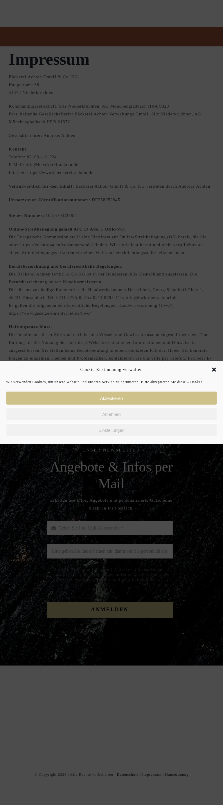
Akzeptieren (111, 398)
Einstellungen (111, 429)
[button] (214, 369)
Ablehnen (111, 413)
